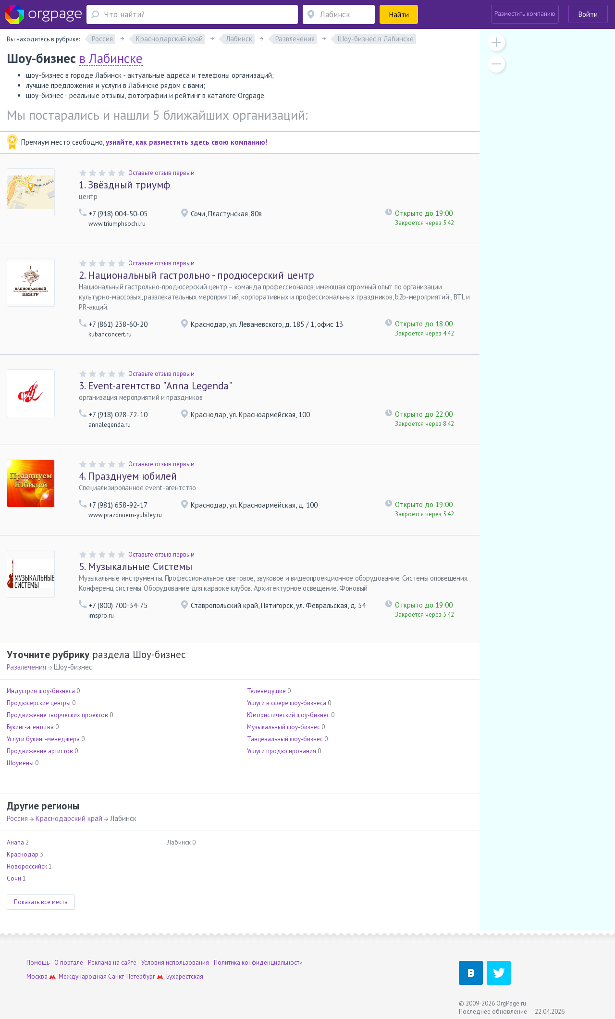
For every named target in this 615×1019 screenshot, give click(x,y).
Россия (17, 818)
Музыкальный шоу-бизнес (283, 727)
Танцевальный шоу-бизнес (285, 739)
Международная (83, 976)
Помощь (37, 962)
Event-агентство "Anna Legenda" (155, 385)
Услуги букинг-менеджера (43, 739)
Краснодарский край (69, 818)
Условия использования (175, 962)
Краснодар (22, 854)
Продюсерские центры (39, 703)
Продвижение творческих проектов (57, 715)
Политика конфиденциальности (258, 962)
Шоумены (20, 763)
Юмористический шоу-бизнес (288, 715)
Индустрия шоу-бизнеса (41, 691)
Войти (588, 14)
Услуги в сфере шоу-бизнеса (286, 703)
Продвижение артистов (40, 751)
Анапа (15, 842)
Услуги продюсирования (281, 751)
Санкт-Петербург (131, 976)
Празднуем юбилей (128, 476)
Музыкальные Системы (135, 566)
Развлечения (26, 666)
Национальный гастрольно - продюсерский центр (196, 275)
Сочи (14, 878)
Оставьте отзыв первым (161, 173)
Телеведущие (266, 691)
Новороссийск (27, 866)
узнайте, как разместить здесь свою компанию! (186, 142)
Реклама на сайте (112, 962)
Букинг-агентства (30, 727)
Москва (37, 976)
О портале (68, 962)
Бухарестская (184, 976)
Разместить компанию (524, 14)
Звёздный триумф (124, 184)
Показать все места (41, 902)
